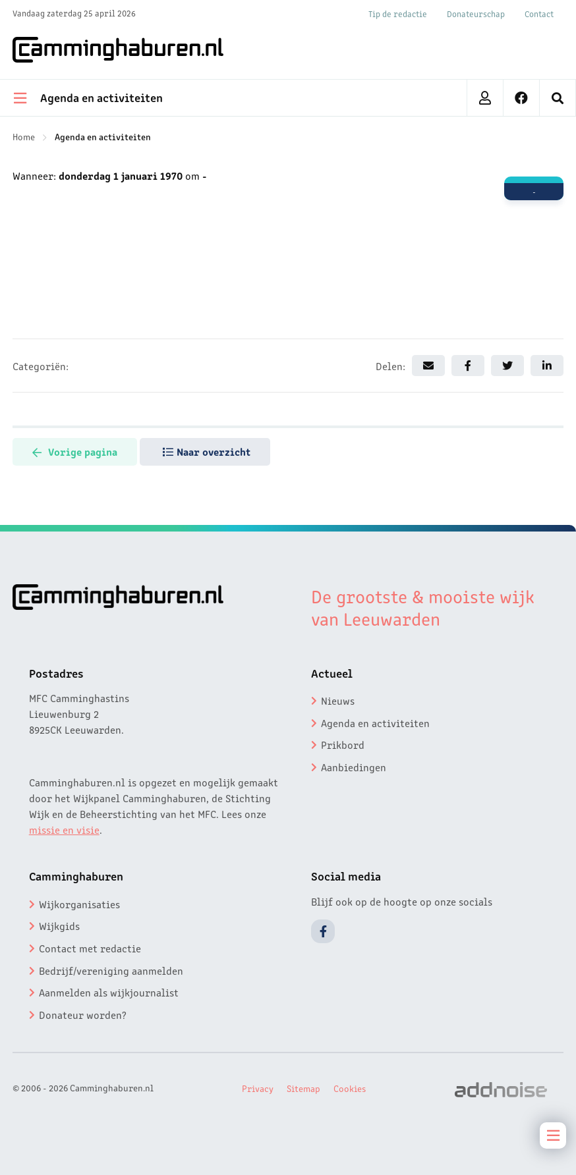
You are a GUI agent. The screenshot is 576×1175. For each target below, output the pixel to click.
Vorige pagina (74, 451)
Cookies (349, 1088)
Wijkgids (59, 925)
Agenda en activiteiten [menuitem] (88, 96)
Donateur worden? (83, 1014)
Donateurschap (476, 13)
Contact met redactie (90, 948)
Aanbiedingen (353, 767)
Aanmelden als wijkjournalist (109, 992)
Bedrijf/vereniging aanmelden (111, 970)
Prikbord (342, 744)
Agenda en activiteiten (103, 136)
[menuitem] (558, 98)
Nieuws (338, 700)
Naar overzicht (206, 451)
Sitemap (303, 1088)
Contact (539, 13)
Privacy (258, 1088)
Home (24, 136)
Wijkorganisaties (79, 904)
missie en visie (64, 829)
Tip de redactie (397, 13)
